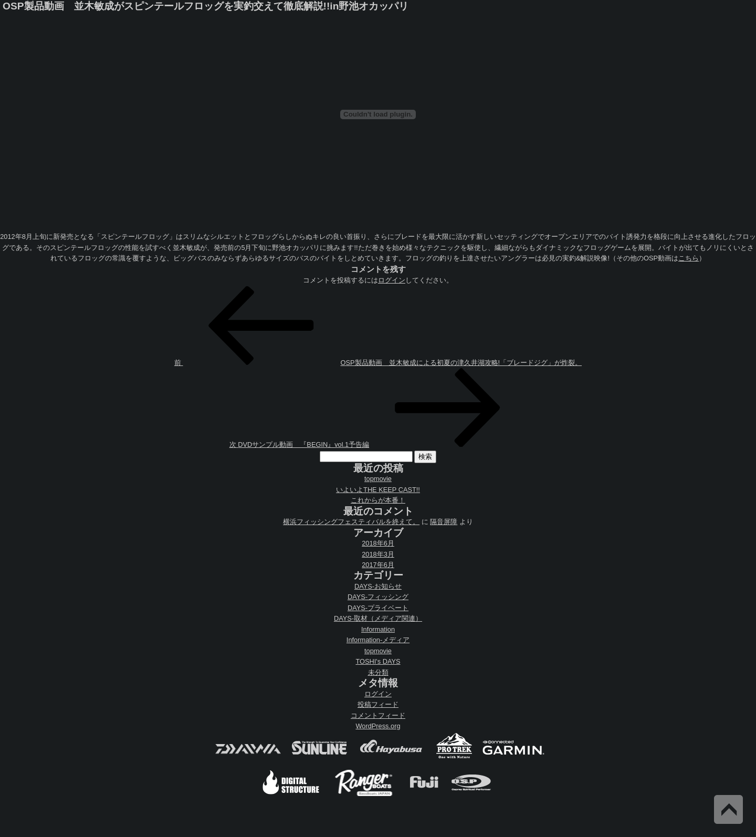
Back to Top (728, 809)
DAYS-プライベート (378, 608)
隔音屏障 (443, 522)
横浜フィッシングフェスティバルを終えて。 (351, 522)
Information (378, 629)
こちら (688, 258)
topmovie (378, 479)
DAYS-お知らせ (378, 586)
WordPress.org (377, 726)
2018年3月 (378, 554)
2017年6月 (378, 565)
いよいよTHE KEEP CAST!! (378, 490)
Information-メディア (378, 640)
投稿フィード (378, 704)
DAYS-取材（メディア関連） (378, 618)
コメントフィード (378, 715)
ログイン (391, 280)
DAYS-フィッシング (378, 597)
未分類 (378, 672)
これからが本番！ (378, 500)
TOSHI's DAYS (377, 661)
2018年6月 (378, 543)
